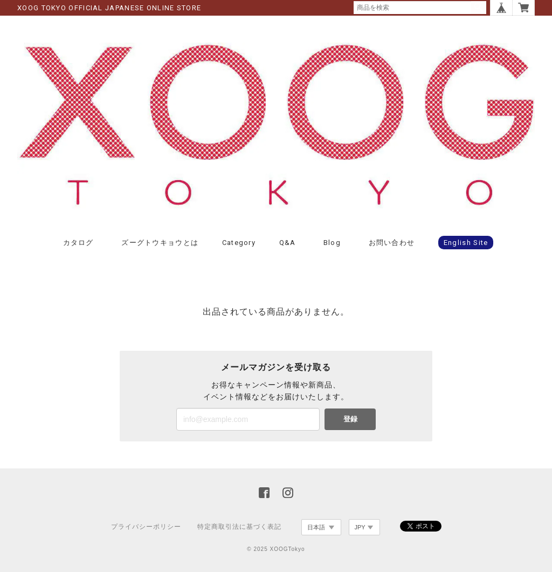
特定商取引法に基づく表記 (239, 526)
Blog (332, 243)
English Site (466, 243)
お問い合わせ (392, 243)
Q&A (287, 243)
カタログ (78, 243)
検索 (478, 7)
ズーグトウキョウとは (159, 243)
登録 (350, 419)
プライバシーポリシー (146, 526)
